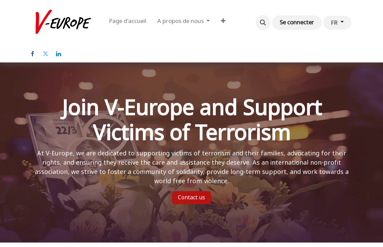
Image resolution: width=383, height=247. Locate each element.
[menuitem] (127, 22)
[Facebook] (32, 54)
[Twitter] (46, 54)
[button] (263, 22)
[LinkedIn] (59, 54)
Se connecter (297, 22)
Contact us (191, 197)
